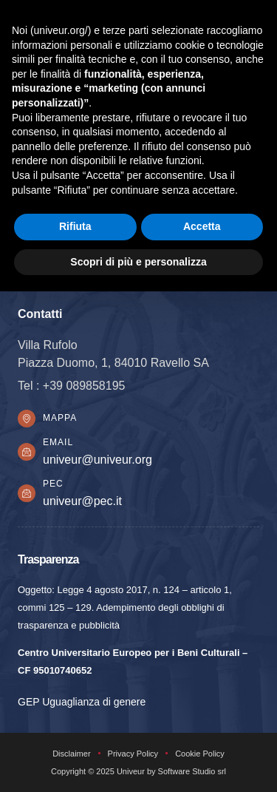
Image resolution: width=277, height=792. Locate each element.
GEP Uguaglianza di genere (82, 702)
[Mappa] (26, 418)
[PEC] (26, 493)
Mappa (60, 418)
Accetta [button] (202, 226)
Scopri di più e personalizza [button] (138, 262)
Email (58, 442)
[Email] (26, 452)
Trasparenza (48, 559)
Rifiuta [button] (75, 226)
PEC (53, 483)
